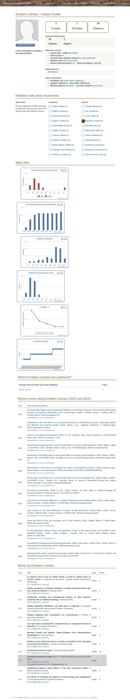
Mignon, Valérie (59, 111)
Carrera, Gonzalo (60, 116)
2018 (20, 581)
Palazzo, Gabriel (59, 121)
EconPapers (53, 72)
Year (21, 406)
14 (73, 63)
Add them (70, 86)
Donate (84, 3)
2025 (20, 635)
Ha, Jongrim (91, 111)
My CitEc (66, 3)
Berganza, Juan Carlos (95, 150)
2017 (20, 626)
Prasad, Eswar (92, 140)
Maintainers (95, 3)
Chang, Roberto (92, 106)
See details (73, 53)
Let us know (97, 86)
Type (95, 573)
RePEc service (24, 697)
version (48, 664)
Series (48, 3)
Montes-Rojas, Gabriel (62, 145)
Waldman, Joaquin (60, 154)
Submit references (110, 3)
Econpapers (40, 417)
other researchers (70, 61)
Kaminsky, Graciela (94, 145)
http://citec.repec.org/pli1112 (72, 81)
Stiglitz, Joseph (59, 130)
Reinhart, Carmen (93, 121)
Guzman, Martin (59, 135)
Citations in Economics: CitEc (17, 3)
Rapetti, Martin (59, 106)
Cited (102, 573)
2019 (20, 644)
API (75, 3)
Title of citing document (38, 406)
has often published (86, 58)
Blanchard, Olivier (93, 130)
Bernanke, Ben (92, 126)
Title (30, 573)
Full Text (31, 584)
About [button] (125, 3)
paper (53, 417)
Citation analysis (41, 584)
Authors (39, 3)
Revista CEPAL (25, 390)
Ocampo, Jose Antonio (62, 150)
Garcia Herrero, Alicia (95, 154)
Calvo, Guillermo (93, 135)
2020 (20, 608)
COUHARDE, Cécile (61, 126)
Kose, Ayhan (91, 116)
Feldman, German (60, 140)
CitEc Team (93, 697)
